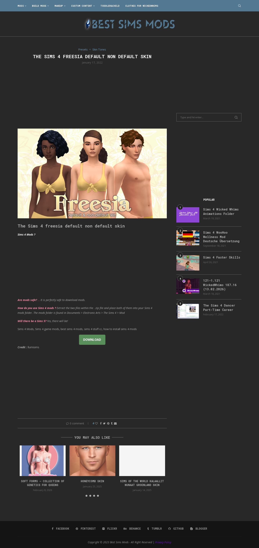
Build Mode (39, 5)
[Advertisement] (92, 96)
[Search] (239, 5)
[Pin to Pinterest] (108, 423)
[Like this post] (96, 423)
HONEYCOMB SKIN (92, 481)
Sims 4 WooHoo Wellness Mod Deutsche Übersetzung (221, 236)
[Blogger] (198, 529)
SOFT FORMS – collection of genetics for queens (42, 483)
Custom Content (81, 5)
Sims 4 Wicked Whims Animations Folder (221, 211)
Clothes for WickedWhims (141, 5)
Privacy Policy (163, 542)
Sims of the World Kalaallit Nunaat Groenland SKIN (142, 483)
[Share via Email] (115, 423)
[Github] (176, 529)
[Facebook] (60, 529)
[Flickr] (109, 529)
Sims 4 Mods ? (26, 234)
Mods (21, 5)
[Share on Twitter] (104, 423)
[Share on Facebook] (101, 423)
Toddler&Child (110, 5)
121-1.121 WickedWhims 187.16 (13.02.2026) (220, 284)
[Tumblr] (154, 529)
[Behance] (132, 529)
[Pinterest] (86, 529)
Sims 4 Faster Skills (221, 257)
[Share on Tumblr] (111, 423)
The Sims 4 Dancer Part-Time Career (219, 307)
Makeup (59, 5)
